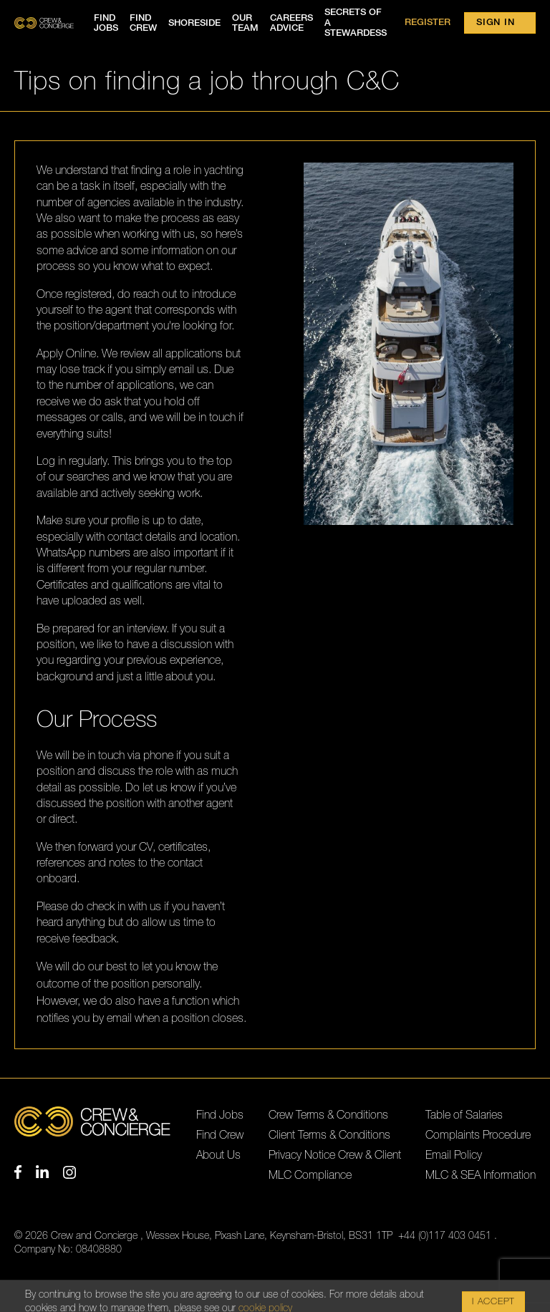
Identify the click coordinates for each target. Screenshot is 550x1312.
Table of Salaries (464, 1115)
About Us (218, 1155)
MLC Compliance (310, 1175)
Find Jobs (219, 1115)
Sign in (495, 22)
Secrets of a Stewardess (355, 23)
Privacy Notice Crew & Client (335, 1155)
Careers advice (291, 23)
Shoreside (194, 23)
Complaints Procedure (478, 1135)
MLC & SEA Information (480, 1175)
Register (427, 22)
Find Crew (219, 1135)
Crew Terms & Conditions (328, 1115)
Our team (245, 23)
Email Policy (453, 1155)
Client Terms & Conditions (329, 1135)
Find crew (143, 23)
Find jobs (106, 23)
